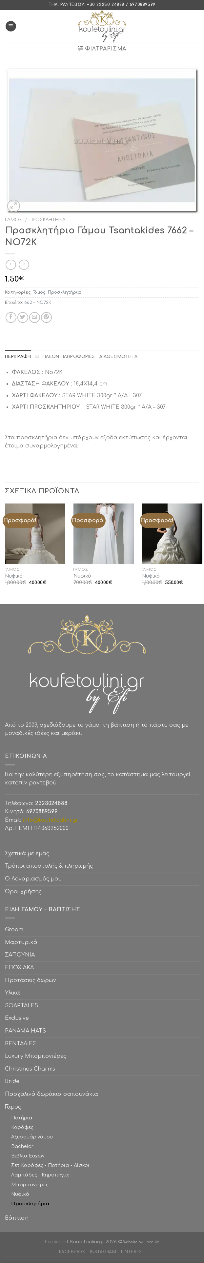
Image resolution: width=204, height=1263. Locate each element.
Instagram (103, 1252)
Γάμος (13, 219)
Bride (12, 1081)
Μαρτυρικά (21, 942)
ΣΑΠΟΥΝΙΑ (21, 955)
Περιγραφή (18, 356)
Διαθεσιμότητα (118, 356)
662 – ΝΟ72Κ (37, 302)
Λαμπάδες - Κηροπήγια (40, 1174)
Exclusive (17, 1018)
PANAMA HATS (25, 1031)
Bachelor (22, 1146)
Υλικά (12, 993)
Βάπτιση (17, 1218)
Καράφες (22, 1127)
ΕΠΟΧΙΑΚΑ (21, 968)
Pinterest (133, 1252)
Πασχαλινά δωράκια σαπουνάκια (51, 1094)
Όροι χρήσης (23, 892)
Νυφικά (20, 1194)
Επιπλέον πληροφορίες (65, 356)
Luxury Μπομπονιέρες (35, 1056)
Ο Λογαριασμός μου (33, 879)
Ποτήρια (21, 1117)
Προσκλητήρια (48, 219)
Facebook (72, 1252)
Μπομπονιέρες (30, 1184)
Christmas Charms (30, 1069)
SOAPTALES (21, 1006)
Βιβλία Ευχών (28, 1155)
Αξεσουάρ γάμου (32, 1136)
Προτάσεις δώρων (30, 980)
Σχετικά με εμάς (27, 854)
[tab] (18, 356)
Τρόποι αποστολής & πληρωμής (49, 866)
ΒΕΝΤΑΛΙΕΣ (20, 1044)
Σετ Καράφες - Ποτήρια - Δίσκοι (50, 1165)
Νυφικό (14, 576)
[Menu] (11, 26)
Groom (14, 930)
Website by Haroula (141, 1242)
